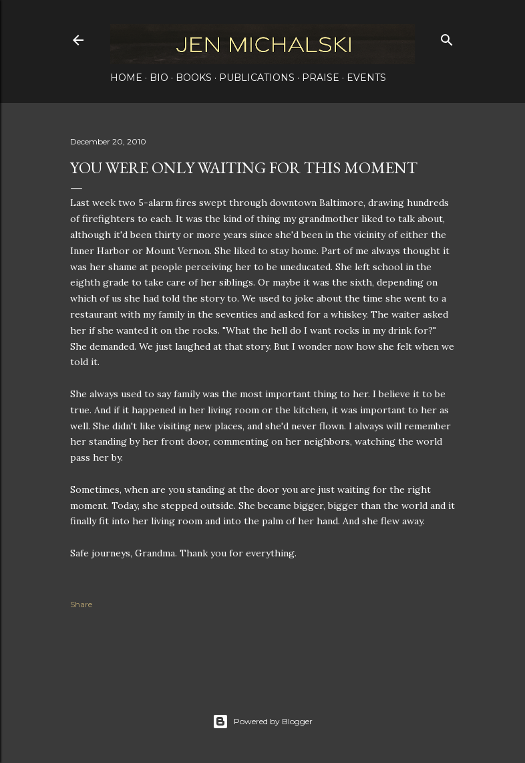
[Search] (447, 37)
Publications (257, 78)
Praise (320, 78)
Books (194, 78)
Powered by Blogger (262, 722)
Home (126, 78)
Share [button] (81, 604)
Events (366, 78)
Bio (159, 78)
